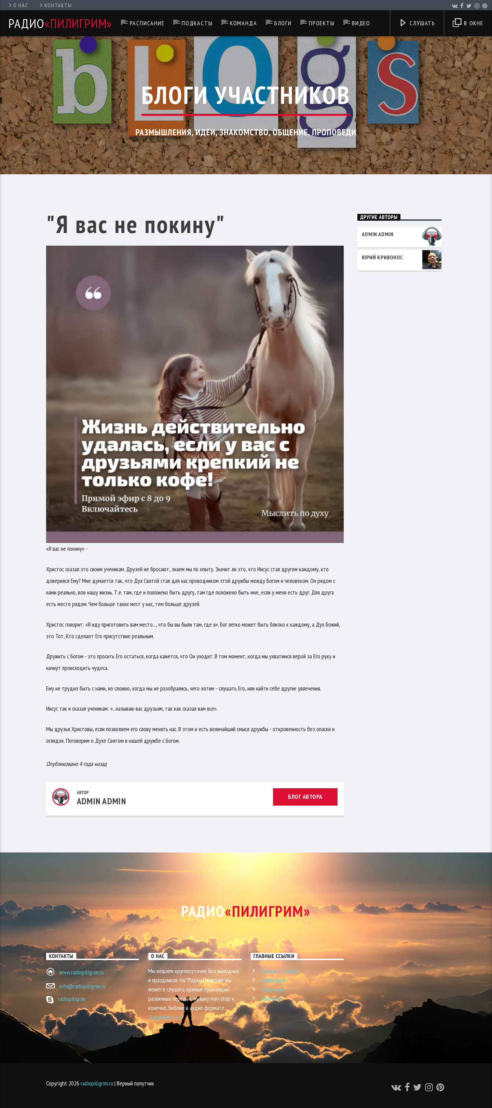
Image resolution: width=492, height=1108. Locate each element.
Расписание (147, 23)
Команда (243, 23)
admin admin (101, 801)
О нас (18, 5)
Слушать (417, 23)
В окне (468, 23)
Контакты (55, 5)
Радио (60, 23)
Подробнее (164, 1018)
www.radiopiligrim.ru (81, 972)
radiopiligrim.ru (97, 1083)
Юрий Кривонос (382, 257)
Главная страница (280, 971)
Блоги (283, 23)
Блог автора (305, 797)
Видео (361, 23)
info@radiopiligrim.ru (82, 986)
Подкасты (197, 23)
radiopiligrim (71, 999)
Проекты (322, 23)
